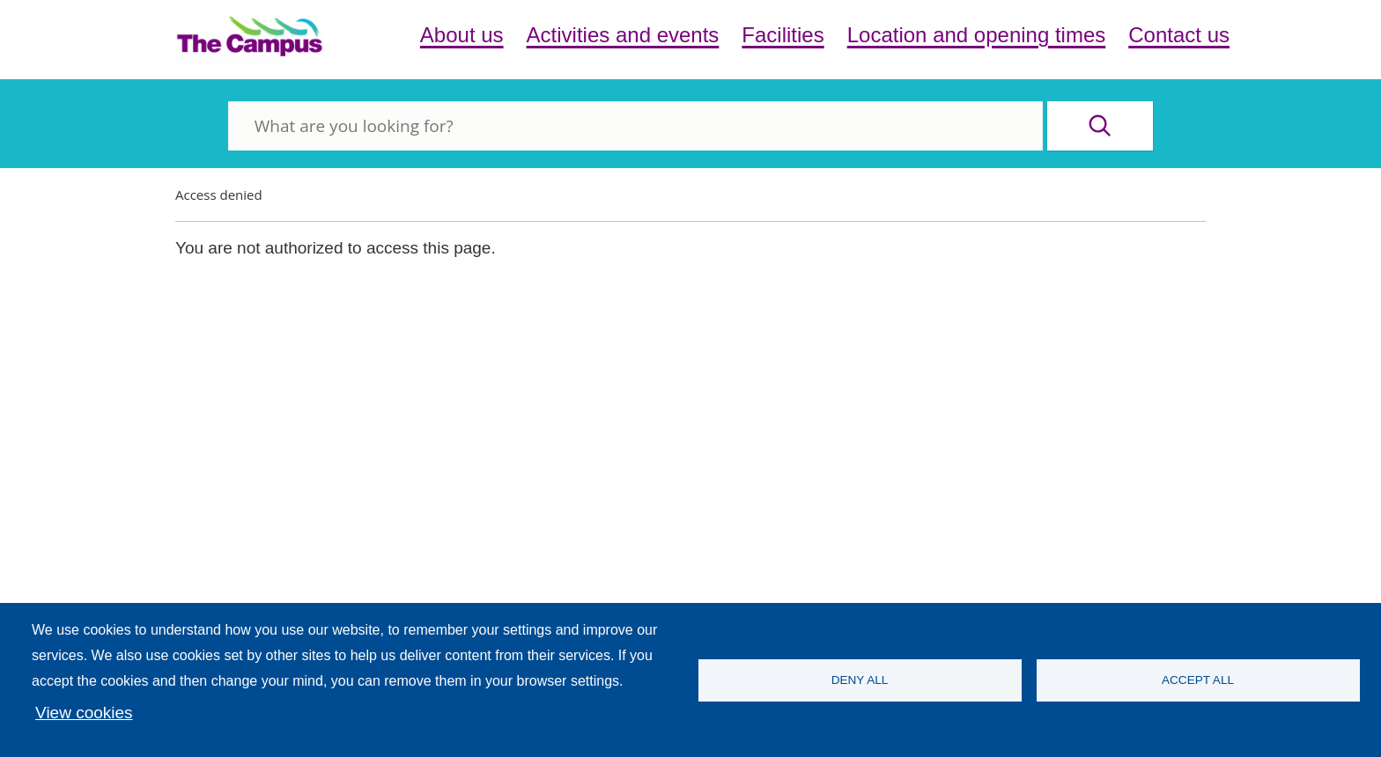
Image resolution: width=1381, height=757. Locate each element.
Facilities (782, 35)
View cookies (84, 712)
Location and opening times (976, 35)
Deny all (860, 680)
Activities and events (623, 35)
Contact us (1179, 35)
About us (462, 35)
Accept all (1198, 680)
